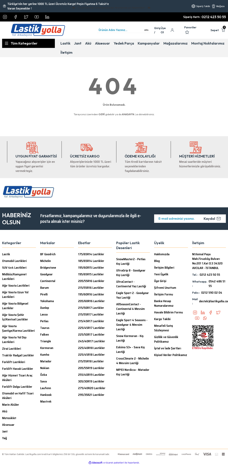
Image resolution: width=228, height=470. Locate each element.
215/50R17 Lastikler (91, 307)
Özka (43, 374)
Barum (44, 287)
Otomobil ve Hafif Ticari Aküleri (18, 395)
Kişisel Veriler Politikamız (170, 355)
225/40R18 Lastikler (91, 348)
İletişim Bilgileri (164, 267)
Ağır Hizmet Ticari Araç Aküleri (17, 377)
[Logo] (38, 30)
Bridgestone (48, 267)
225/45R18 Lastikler (91, 354)
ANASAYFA (128, 114)
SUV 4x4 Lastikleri (14, 267)
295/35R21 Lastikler (91, 394)
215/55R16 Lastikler (91, 287)
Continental (47, 281)
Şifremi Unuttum (165, 287)
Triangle (45, 341)
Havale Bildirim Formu (168, 312)
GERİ (102, 114)
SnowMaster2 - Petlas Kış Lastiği (130, 261)
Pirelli (44, 294)
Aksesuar (8, 424)
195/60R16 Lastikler (91, 294)
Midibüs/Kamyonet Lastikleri (14, 276)
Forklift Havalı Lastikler (17, 368)
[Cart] (218, 30)
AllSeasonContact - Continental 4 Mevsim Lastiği (130, 309)
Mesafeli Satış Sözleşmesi (163, 328)
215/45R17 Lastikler (91, 321)
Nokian (44, 368)
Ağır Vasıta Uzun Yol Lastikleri (15, 294)
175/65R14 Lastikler (91, 254)
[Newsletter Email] (190, 218)
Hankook (46, 394)
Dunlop (44, 307)
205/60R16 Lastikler (91, 301)
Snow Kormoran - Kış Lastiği (130, 338)
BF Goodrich (48, 254)
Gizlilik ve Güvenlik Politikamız (166, 339)
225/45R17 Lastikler (91, 328)
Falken (44, 334)
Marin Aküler (10, 404)
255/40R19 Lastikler (91, 374)
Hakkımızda (161, 254)
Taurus (44, 328)
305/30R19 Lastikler (91, 381)
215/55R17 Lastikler (91, 314)
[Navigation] (28, 43)
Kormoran (46, 348)
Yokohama (47, 301)
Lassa (44, 314)
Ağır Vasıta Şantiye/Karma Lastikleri (18, 328)
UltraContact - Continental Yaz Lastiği (131, 284)
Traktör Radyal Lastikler (18, 355)
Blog (157, 261)
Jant (5, 431)
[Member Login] (157, 30)
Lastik (6, 254)
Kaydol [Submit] (212, 218)
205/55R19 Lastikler (91, 368)
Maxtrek (45, 401)
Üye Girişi (160, 281)
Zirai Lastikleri (11, 348)
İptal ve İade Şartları (167, 348)
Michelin (45, 261)
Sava (43, 381)
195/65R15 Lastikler (91, 274)
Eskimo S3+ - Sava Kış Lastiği (130, 349)
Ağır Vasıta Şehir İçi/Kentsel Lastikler (15, 317)
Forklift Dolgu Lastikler (17, 386)
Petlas (44, 321)
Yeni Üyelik (161, 274)
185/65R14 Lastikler (91, 261)
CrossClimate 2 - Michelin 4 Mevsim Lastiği (132, 360)
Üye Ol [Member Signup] (163, 30)
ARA (146, 30)
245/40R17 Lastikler (91, 341)
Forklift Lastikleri (13, 362)
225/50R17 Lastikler (91, 334)
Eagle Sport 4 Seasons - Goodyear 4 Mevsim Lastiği (131, 325)
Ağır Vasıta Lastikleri (15, 285)
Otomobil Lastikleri (14, 261)
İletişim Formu (163, 294)
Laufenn (45, 388)
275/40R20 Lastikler (91, 388)
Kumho (44, 354)
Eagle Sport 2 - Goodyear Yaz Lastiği (132, 295)
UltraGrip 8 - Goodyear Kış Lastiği (130, 272)
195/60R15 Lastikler (91, 267)
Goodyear (46, 274)
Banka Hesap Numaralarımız (164, 303)
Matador (45, 361)
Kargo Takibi (162, 319)
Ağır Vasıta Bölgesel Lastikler (15, 305)
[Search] (123, 30)
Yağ (4, 438)
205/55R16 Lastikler (91, 281)
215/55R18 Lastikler (91, 361)
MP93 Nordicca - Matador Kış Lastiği (132, 372)
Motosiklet (9, 418)
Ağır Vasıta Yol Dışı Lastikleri (14, 339)
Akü (4, 411)
